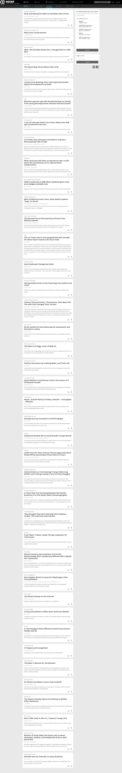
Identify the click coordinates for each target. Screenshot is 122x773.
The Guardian (28, 120)
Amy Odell (26, 365)
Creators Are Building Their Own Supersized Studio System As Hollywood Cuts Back (46, 83)
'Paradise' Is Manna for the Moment (39, 663)
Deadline (26, 532)
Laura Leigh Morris (29, 650)
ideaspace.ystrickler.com (31, 30)
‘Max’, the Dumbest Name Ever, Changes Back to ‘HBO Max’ (47, 51)
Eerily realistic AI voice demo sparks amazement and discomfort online (47, 328)
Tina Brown (40, 582)
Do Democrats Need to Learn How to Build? (43, 682)
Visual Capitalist (28, 609)
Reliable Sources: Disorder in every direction (43, 756)
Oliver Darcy (47, 582)
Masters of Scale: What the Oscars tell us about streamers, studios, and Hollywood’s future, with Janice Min (45, 737)
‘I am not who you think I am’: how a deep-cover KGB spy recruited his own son (46, 123)
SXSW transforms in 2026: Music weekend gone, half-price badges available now (46, 183)
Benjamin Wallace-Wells (30, 684)
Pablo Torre (27, 223)
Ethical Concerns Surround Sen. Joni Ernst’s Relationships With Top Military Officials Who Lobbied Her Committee (47, 556)
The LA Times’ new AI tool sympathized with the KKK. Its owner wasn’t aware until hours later (47, 238)
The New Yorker (28, 262)
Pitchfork (27, 64)
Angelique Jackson (44, 438)
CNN (25, 99)
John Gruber (27, 54)
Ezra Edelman (34, 223)
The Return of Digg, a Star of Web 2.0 (40, 346)
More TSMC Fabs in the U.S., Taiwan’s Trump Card (45, 718)
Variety (26, 433)
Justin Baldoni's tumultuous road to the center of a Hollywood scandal (46, 381)
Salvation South (28, 645)
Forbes (26, 626)
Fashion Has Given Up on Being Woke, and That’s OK (46, 363)
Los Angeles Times (29, 378)
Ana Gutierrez (27, 186)
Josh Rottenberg (28, 385)
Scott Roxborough (28, 16)
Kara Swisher (27, 582)
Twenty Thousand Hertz (31, 300)
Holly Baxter (27, 518)
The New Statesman (29, 281)
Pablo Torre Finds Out (30, 216)
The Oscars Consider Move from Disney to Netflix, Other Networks (45, 700)
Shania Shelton (28, 106)
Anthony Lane (27, 266)
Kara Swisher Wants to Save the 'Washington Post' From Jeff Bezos (46, 578)
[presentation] (87, 44)
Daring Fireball (28, 47)
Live (49, 6)
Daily (39, 6)
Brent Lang (35, 438)
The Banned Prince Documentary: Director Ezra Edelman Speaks (44, 219)
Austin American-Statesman (32, 179)
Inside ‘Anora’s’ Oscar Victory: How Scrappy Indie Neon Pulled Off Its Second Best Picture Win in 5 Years (47, 454)
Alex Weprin (27, 87)
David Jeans (27, 633)
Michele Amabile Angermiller (41, 204)
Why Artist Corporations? (35, 32)
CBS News (26, 158)
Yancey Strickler (28, 35)
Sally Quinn (34, 582)
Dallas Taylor (27, 307)
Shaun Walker (27, 127)
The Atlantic (27, 594)
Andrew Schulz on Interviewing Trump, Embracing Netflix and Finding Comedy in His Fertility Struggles (47, 473)
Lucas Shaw (27, 703)
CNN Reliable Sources (30, 416)
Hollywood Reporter (30, 11)
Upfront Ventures (29, 137)
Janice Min (33, 742)
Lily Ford (36, 16)
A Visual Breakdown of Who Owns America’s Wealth (46, 611)
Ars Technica (27, 324)
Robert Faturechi (28, 561)
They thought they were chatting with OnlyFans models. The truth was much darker (45, 515)
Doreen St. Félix (28, 665)
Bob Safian (27, 742)
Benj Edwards (27, 331)
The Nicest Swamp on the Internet (39, 596)
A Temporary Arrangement (36, 648)
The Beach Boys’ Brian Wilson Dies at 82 (41, 67)
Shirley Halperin (28, 204)
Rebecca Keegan (28, 497)
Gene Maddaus (28, 438)
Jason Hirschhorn (28, 144)
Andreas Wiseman (29, 539)
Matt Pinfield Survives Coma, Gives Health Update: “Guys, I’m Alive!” (46, 200)
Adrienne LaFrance (29, 599)
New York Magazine (29, 575)
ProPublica (27, 552)
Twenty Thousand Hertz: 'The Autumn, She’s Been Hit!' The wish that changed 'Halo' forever (47, 303)
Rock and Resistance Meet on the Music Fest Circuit (46, 14)
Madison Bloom (28, 69)
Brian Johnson (35, 307)
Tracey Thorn (27, 287)
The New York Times (29, 344)
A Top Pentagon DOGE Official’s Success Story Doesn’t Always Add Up (47, 630)
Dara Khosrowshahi (39, 144)
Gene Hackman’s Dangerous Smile (39, 264)
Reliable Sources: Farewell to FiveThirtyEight (43, 419)
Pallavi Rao (27, 614)
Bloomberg (27, 697)
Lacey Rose (27, 476)
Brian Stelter (27, 421)
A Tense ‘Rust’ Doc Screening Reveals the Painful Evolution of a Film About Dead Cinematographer (45, 494)
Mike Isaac (26, 348)
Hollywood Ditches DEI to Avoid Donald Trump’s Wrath (47, 436)
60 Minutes (34, 167)
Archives (58, 6)
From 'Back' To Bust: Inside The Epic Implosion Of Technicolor (45, 536)
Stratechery (27, 397)
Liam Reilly (26, 242)
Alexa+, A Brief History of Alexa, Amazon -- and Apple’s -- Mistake (47, 400)
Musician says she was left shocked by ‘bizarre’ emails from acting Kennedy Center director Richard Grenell (47, 102)
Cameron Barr (55, 582)
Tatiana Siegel (34, 457)
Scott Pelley (27, 167)
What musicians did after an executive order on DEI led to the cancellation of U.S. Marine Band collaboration (46, 163)
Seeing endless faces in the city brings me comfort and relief (48, 284)
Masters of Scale (29, 733)
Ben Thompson (28, 404)
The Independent (29, 511)
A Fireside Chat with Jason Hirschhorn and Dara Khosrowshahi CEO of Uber (45, 141)
